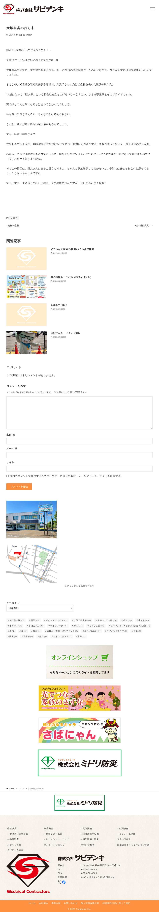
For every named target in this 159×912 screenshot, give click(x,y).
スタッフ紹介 (124, 839)
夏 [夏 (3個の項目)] (23, 633)
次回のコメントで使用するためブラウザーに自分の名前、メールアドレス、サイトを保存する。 (66, 477)
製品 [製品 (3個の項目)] (36, 633)
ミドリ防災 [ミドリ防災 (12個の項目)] (96, 627)
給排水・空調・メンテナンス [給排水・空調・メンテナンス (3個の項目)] (62, 633)
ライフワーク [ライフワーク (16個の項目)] (58, 627)
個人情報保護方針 (90, 903)
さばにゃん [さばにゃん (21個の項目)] (36, 627)
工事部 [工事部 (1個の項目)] (28, 638)
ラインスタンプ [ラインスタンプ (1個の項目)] (62, 638)
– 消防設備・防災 (90, 839)
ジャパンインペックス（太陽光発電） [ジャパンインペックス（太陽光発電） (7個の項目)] (130, 627)
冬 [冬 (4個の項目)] (12, 633)
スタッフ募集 (14, 844)
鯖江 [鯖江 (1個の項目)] (43, 638)
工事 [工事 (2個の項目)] (137, 633)
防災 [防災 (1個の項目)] (13, 638)
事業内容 (48, 828)
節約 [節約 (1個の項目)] (81, 638)
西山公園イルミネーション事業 (133, 844)
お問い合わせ (87, 844)
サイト (10, 463)
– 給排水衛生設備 (90, 834)
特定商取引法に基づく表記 (116, 903)
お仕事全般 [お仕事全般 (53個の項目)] (16, 622)
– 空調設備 (122, 828)
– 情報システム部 (53, 834)
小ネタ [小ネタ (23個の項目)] (143, 622)
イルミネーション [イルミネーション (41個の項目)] (56, 622)
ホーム (32, 903)
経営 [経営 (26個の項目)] (127, 622)
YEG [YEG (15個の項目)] (78, 627)
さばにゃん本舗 (15, 850)
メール (12, 450)
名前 (10, 436)
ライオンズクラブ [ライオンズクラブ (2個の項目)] (117, 633)
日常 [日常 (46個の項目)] (35, 622)
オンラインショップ (54, 844)
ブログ (29, 35)
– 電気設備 (86, 828)
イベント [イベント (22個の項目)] (15, 627)
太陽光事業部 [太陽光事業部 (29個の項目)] (82, 622)
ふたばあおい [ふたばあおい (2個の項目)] (92, 633)
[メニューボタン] (152, 9)
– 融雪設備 (13, 839)
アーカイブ (13, 604)
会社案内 (12, 828)
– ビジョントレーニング (56, 839)
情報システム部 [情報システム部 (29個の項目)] (107, 622)
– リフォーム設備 (126, 834)
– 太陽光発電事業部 (17, 834)
